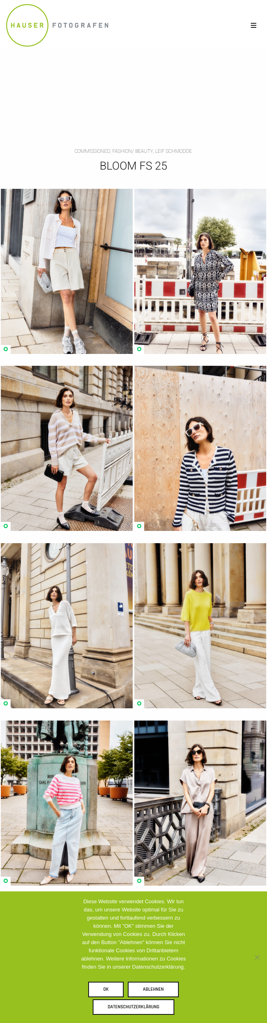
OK (106, 989)
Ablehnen (153, 989)
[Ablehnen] (257, 957)
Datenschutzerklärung (134, 1007)
